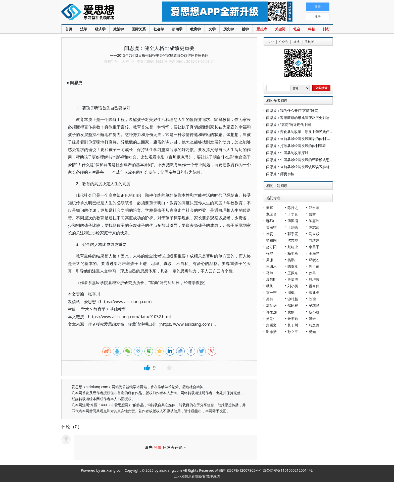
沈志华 (292, 240)
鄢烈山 (271, 220)
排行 (326, 29)
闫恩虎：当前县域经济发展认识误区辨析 (297, 166)
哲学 (245, 29)
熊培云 (314, 279)
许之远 (271, 312)
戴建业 (292, 246)
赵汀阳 (271, 246)
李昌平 (314, 246)
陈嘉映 (314, 220)
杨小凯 (314, 312)
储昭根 (292, 305)
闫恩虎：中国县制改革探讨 (287, 152)
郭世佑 (314, 266)
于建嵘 (292, 227)
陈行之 (292, 207)
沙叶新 (292, 299)
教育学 (195, 29)
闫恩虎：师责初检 (280, 173)
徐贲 (269, 233)
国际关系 (139, 29)
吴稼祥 (314, 305)
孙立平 (292, 331)
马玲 (269, 272)
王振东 (292, 272)
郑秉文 (271, 325)
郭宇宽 (292, 233)
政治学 (118, 29)
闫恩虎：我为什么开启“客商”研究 (292, 110)
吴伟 (269, 299)
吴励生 (271, 318)
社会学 (159, 29)
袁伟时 (271, 279)
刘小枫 (292, 286)
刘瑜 (312, 299)
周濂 (269, 259)
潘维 (312, 318)
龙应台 (271, 214)
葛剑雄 (271, 305)
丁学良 (292, 214)
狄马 (312, 272)
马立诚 (314, 233)
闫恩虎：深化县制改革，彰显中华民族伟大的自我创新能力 (312, 131)
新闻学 (177, 29)
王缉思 (271, 266)
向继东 (314, 240)
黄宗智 (271, 227)
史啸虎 (292, 279)
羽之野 (314, 325)
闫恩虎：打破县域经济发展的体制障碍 (296, 145)
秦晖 (269, 207)
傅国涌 (292, 220)
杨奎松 (292, 253)
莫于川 (292, 325)
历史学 (228, 29)
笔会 (296, 29)
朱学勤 (292, 318)
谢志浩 (271, 331)
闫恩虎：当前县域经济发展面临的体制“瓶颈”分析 (304, 138)
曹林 (312, 214)
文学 (212, 29)
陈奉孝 (292, 266)
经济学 (100, 29)
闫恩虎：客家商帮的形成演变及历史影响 (297, 117)
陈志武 (314, 227)
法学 (83, 29)
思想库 (262, 29)
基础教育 (118, 309)
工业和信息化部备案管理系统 (197, 476)
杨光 (312, 331)
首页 (68, 29)
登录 (158, 447)
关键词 (280, 29)
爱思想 (101, 13)
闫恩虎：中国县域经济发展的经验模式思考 (299, 159)
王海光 (314, 253)
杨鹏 (290, 259)
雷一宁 (271, 292)
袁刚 (290, 312)
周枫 (290, 292)
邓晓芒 (314, 259)
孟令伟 (314, 286)
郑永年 (314, 207)
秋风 (269, 286)
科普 (311, 29)
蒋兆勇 (314, 292)
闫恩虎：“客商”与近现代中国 (288, 124)
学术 (85, 309)
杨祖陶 (271, 240)
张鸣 (269, 253)
